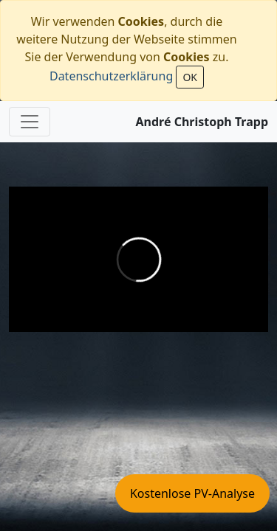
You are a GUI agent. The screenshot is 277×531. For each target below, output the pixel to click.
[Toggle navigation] (29, 121)
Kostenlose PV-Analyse (192, 493)
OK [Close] (189, 77)
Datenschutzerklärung (111, 76)
